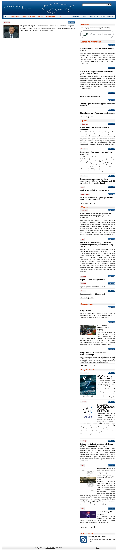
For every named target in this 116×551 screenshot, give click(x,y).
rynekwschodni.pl (13, 6)
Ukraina (83, 276)
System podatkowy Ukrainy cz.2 (92, 287)
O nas (84, 16)
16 (94, 203)
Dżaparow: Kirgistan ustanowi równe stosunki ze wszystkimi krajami (47, 26)
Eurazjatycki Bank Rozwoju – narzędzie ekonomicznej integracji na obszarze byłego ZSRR (97, 245)
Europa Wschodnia (29, 16)
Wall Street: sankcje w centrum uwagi (94, 190)
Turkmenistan (85, 194)
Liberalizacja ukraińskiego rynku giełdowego (97, 113)
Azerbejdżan (85, 373)
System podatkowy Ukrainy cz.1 (92, 294)
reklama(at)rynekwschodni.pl (101, 28)
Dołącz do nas (93, 16)
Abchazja (84, 441)
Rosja (60, 16)
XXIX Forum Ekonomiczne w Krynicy (103, 328)
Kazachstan (84, 149)
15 (94, 365)
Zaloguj (98, 548)
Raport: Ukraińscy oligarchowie (92, 280)
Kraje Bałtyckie (14, 16)
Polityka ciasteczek (107, 16)
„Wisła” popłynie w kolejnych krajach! (104, 377)
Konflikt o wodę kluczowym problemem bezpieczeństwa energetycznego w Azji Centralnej (95, 216)
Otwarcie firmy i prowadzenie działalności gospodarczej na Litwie (96, 72)
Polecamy (75, 16)
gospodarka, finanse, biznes (23, 9)
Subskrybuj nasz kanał (97, 537)
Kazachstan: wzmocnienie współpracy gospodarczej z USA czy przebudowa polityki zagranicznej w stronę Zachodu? (97, 181)
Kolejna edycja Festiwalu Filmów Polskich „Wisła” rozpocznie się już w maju (96, 445)
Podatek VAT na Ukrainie (90, 96)
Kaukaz (40, 16)
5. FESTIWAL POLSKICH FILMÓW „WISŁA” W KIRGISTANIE (106, 408)
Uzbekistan (84, 124)
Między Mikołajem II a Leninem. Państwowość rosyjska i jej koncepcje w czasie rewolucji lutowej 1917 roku (106, 474)
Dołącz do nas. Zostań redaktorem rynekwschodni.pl (93, 354)
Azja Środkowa (50, 16)
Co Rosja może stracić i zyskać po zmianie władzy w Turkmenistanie (96, 198)
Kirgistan (7, 22)
